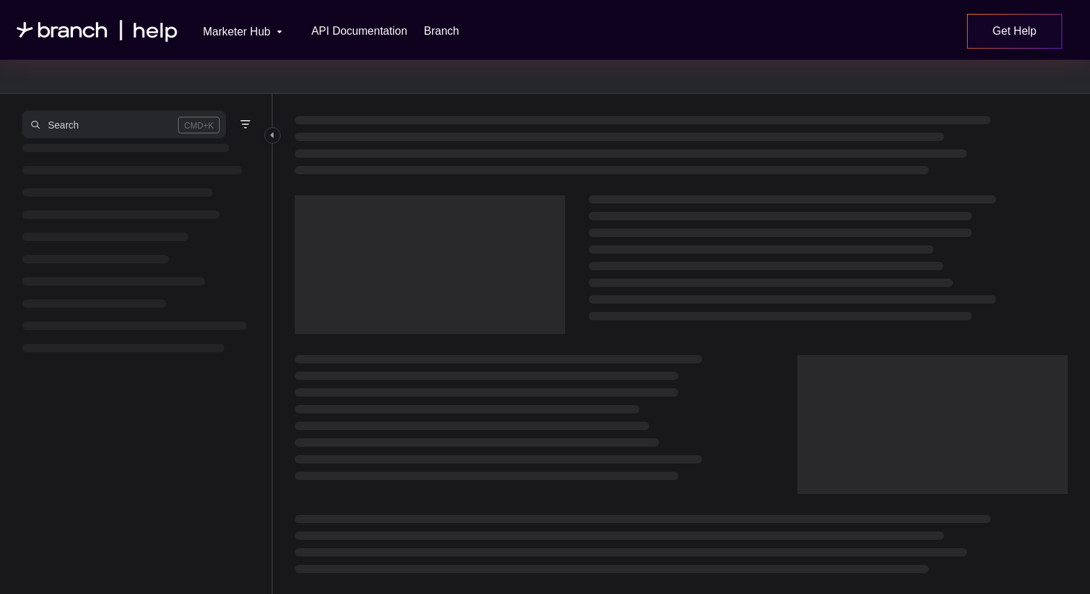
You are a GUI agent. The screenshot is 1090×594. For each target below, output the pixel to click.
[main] (681, 344)
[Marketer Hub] (233, 29)
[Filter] (245, 124)
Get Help (1014, 31)
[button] (124, 124)
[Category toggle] (272, 135)
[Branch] (441, 31)
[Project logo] (97, 30)
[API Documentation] (359, 31)
